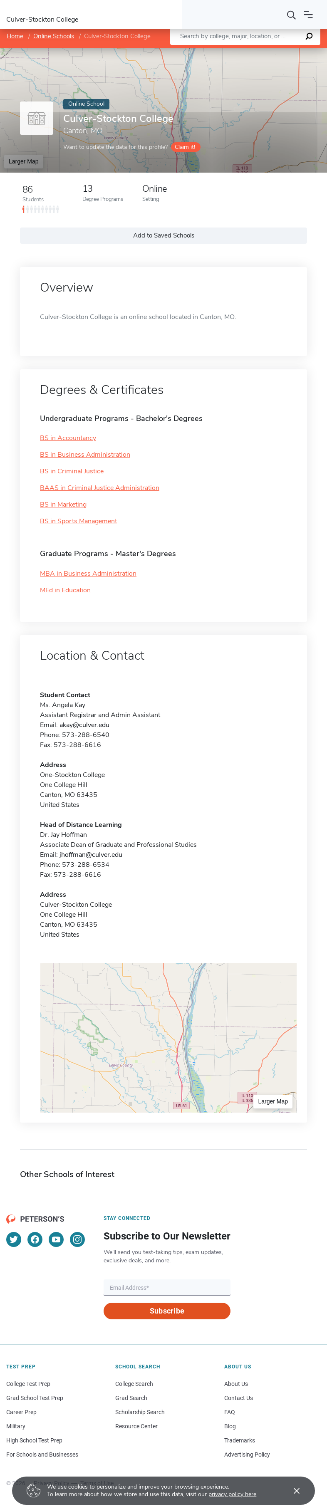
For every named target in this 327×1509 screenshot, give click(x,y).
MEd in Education (65, 590)
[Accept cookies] (290, 1490)
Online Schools (53, 36)
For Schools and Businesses (42, 1454)
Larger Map (24, 161)
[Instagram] (77, 1239)
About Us (236, 1383)
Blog (230, 1426)
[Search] (291, 14)
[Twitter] (13, 1239)
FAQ (229, 1412)
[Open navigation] (308, 14)
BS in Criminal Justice (72, 471)
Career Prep (21, 1412)
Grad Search (131, 1398)
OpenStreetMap (270, 52)
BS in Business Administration (85, 454)
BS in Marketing (63, 504)
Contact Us (238, 1398)
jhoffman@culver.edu (90, 854)
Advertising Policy (247, 1454)
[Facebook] (34, 1239)
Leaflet (230, 52)
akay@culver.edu (84, 725)
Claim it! (185, 147)
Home (15, 36)
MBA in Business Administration (88, 573)
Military (15, 1426)
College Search (134, 1383)
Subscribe (167, 1310)
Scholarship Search (140, 1412)
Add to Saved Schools (163, 235)
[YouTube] (56, 1239)
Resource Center (136, 1426)
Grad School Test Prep (34, 1398)
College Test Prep (28, 1383)
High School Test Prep (34, 1440)
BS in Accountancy (68, 438)
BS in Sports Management (78, 521)
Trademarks (239, 1440)
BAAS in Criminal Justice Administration (99, 487)
